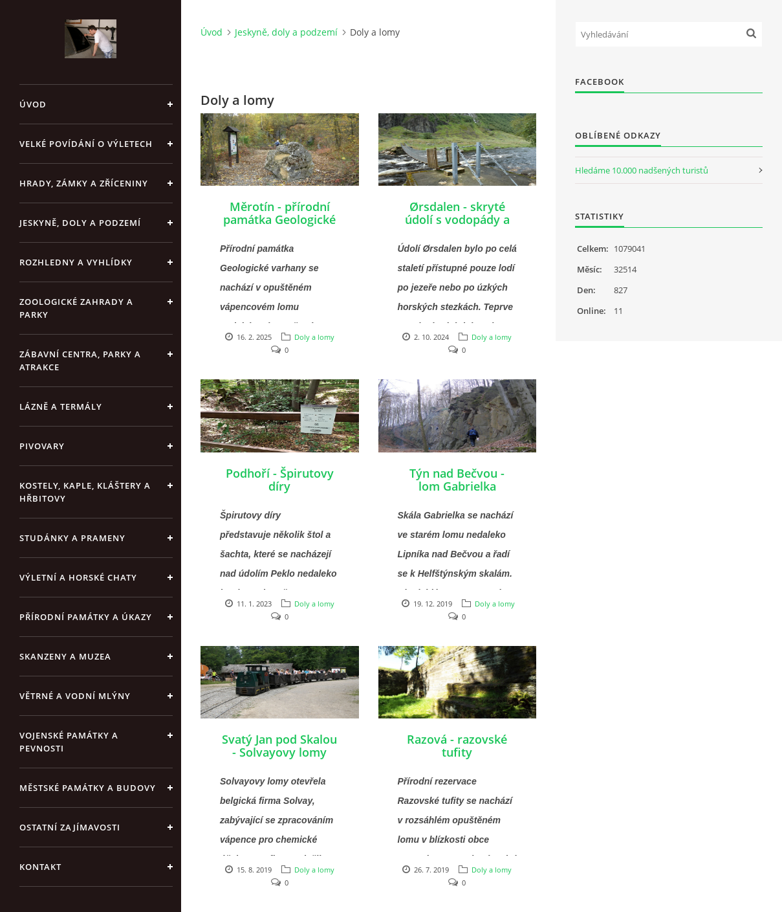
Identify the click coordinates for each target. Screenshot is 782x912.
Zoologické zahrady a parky (76, 308)
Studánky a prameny (72, 538)
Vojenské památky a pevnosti (68, 741)
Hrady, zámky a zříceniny (83, 183)
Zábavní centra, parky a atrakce (80, 360)
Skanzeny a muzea (65, 656)
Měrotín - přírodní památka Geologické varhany (279, 219)
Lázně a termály (60, 406)
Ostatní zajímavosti (69, 827)
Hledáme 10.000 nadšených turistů (641, 170)
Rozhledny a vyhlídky (76, 262)
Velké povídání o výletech (86, 144)
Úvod (33, 104)
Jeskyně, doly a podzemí (80, 222)
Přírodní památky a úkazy (85, 617)
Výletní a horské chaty (78, 577)
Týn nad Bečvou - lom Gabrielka (457, 480)
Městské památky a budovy (87, 788)
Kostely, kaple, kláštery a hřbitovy (85, 492)
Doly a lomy (314, 337)
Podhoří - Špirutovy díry (280, 480)
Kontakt (40, 867)
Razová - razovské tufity (457, 746)
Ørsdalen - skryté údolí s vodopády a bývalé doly (457, 219)
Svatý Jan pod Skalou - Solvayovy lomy (279, 746)
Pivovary (42, 446)
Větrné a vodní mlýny (75, 696)
